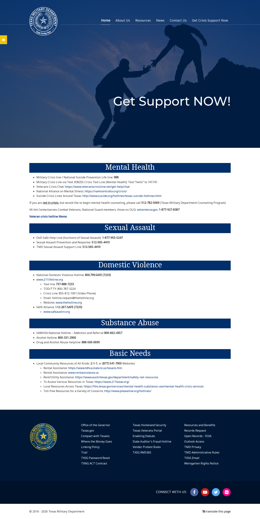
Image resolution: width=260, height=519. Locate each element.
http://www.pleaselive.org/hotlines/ (127, 391)
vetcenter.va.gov (147, 210)
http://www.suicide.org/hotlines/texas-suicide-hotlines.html (121, 196)
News (160, 20)
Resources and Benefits (199, 425)
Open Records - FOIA (197, 436)
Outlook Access (194, 441)
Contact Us (178, 20)
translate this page (216, 511)
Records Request (195, 430)
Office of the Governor (95, 425)
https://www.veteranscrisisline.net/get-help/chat (97, 187)
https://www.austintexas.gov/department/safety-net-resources (116, 377)
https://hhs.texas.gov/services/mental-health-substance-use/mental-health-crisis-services (144, 386)
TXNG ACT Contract (94, 463)
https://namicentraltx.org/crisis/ (106, 191)
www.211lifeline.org (49, 279)
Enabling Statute (144, 436)
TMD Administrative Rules (201, 452)
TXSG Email (191, 458)
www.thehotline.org (69, 302)
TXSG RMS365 (142, 452)
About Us (123, 20)
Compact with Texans (95, 436)
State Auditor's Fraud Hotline (152, 441)
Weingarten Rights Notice (201, 463)
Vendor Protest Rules (147, 447)
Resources (143, 20)
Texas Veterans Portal (147, 430)
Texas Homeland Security (149, 425)
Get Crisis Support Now (210, 20)
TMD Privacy (192, 447)
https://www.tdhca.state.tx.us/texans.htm (95, 368)
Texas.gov (87, 430)
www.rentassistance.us (83, 373)
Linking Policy (90, 447)
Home (105, 20)
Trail (84, 452)
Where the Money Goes (96, 441)
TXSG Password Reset (95, 458)
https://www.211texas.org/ (111, 382)
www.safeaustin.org (56, 312)
